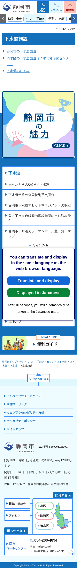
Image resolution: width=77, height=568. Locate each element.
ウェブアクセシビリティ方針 (25, 412)
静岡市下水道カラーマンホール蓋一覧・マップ (39, 233)
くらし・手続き (35, 361)
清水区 (44, 525)
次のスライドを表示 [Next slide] (74, 19)
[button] (43, 7)
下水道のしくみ (18, 71)
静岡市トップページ (13, 361)
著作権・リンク (17, 404)
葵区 (43, 506)
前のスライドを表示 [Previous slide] (3, 19)
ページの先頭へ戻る (38, 379)
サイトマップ (15, 429)
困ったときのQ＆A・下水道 (28, 184)
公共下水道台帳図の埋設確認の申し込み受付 (39, 218)
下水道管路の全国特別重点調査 (31, 195)
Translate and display (38, 280)
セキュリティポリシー (21, 420)
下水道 (14, 173)
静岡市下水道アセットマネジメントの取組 (39, 205)
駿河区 (44, 515)
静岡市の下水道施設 (21, 51)
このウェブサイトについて (24, 396)
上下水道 (15, 321)
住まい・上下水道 (57, 361)
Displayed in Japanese (38, 292)
